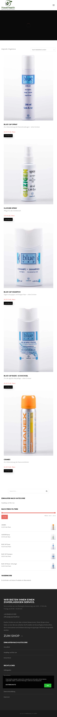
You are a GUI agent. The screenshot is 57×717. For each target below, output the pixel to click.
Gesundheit (7, 647)
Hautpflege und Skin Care (8, 503)
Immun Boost (7, 658)
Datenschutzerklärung (9, 691)
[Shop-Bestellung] (43, 50)
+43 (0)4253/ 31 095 (10, 614)
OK (48, 685)
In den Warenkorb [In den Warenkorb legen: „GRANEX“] (8, 470)
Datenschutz (11, 684)
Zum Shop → (13, 636)
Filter (4, 516)
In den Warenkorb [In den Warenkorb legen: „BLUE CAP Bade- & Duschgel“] (8, 387)
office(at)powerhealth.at (11, 617)
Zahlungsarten (7, 670)
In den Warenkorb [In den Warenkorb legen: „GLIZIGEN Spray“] (8, 219)
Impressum (7, 697)
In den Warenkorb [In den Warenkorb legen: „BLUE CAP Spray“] (8, 135)
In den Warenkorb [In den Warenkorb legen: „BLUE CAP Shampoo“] (8, 303)
